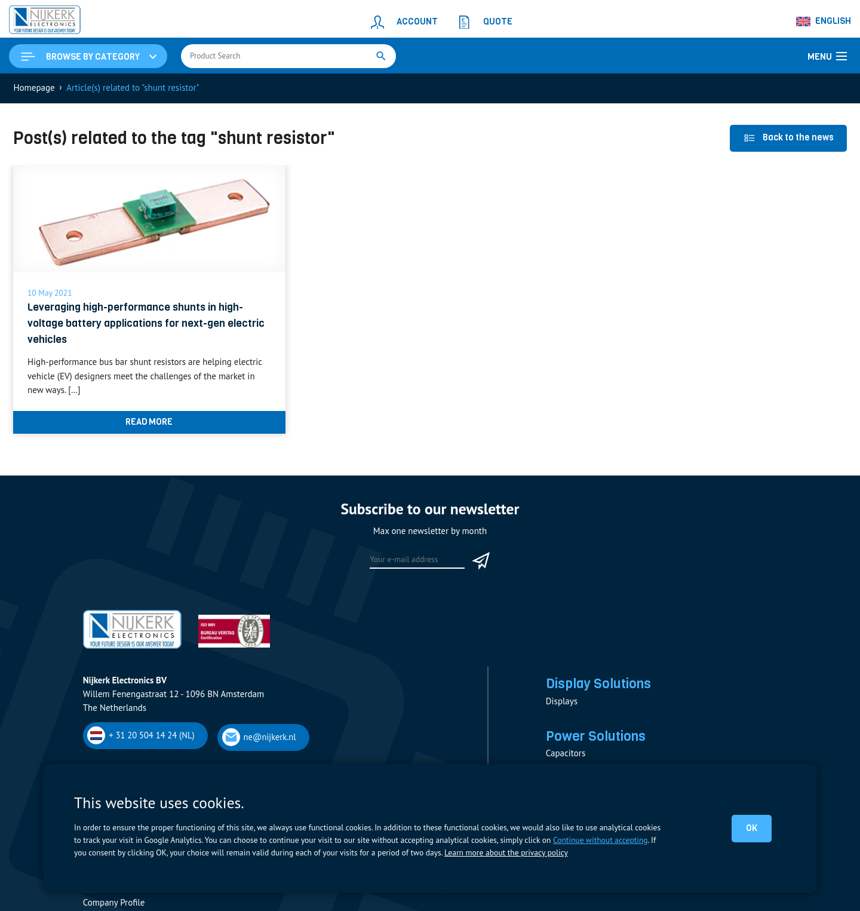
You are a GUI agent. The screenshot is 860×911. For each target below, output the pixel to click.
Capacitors (565, 753)
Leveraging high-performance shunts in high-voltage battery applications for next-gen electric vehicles (146, 323)
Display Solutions (598, 683)
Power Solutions (596, 737)
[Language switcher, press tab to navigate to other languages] (824, 21)
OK (751, 828)
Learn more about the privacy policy (505, 852)
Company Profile (114, 903)
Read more (149, 422)
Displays (562, 701)
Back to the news (789, 137)
